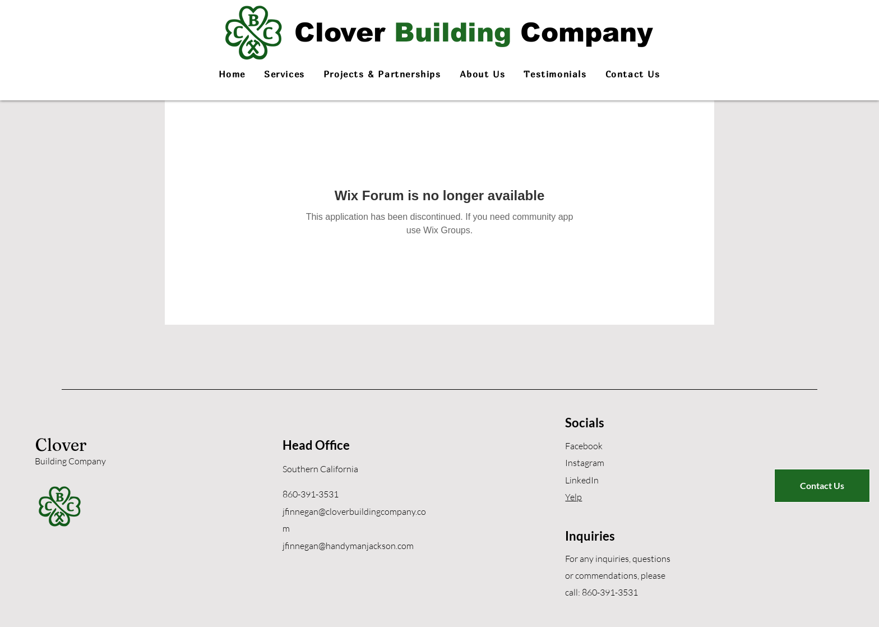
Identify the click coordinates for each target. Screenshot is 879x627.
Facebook (584, 445)
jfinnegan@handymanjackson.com (348, 545)
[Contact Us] (822, 485)
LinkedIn (582, 480)
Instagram (584, 462)
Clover (61, 445)
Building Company (70, 461)
